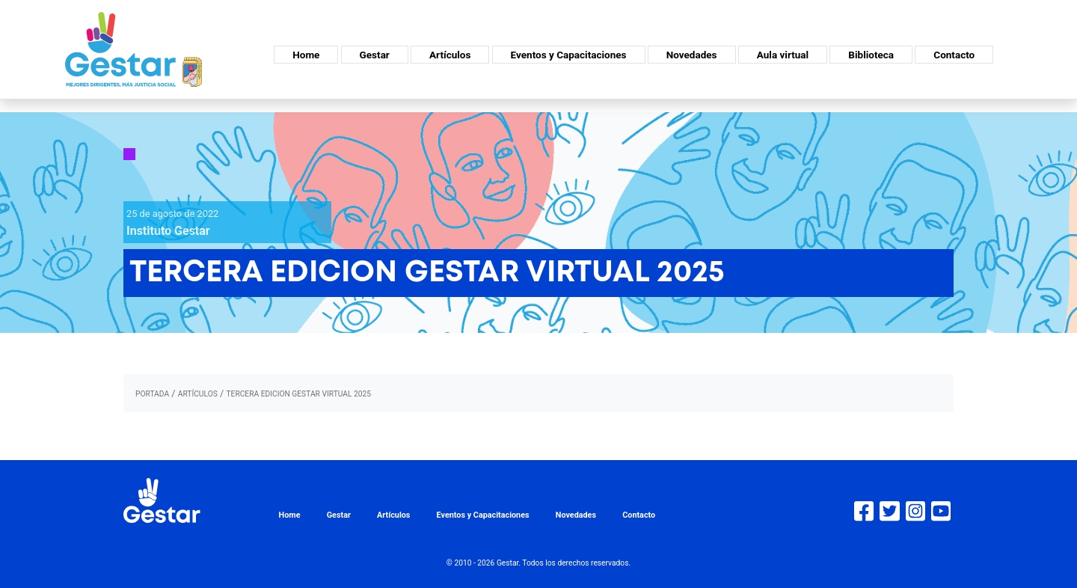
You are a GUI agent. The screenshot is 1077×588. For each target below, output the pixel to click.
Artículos (449, 55)
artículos (198, 394)
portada (152, 394)
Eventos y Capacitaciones (569, 55)
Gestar (375, 55)
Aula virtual (782, 55)
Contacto (954, 55)
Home (305, 55)
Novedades (691, 55)
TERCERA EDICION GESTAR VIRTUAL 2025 (298, 394)
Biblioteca (871, 55)
